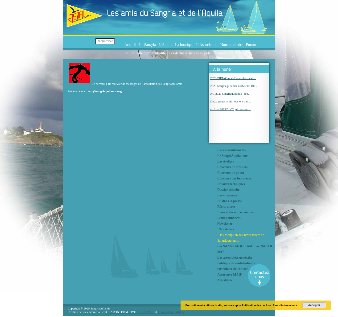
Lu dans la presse (229, 201)
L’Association (207, 45)
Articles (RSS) (145, 312)
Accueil (130, 45)
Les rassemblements (231, 150)
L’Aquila (165, 45)
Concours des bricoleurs (234, 178)
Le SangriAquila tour (232, 156)
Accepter (314, 305)
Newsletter (224, 223)
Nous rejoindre (231, 45)
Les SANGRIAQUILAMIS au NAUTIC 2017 (245, 249)
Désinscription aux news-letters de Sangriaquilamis (240, 237)
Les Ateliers (225, 161)
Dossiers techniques (231, 184)
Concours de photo (230, 173)
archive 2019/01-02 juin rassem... (230, 109)
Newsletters (226, 229)
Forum (251, 45)
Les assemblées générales (234, 257)
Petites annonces (228, 218)
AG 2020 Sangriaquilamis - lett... (230, 93)
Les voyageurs (227, 195)
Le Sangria (147, 45)
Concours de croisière (232, 167)
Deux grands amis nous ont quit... (230, 101)
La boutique (184, 45)
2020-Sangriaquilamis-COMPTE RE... (233, 86)
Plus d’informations (285, 305)
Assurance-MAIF (229, 274)
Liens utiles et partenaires (235, 212)
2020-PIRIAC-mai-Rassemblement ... (233, 78)
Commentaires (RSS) (171, 312)
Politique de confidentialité (145, 53)
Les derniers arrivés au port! (190, 53)
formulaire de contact (230, 53)
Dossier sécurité (228, 189)
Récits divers (226, 206)
